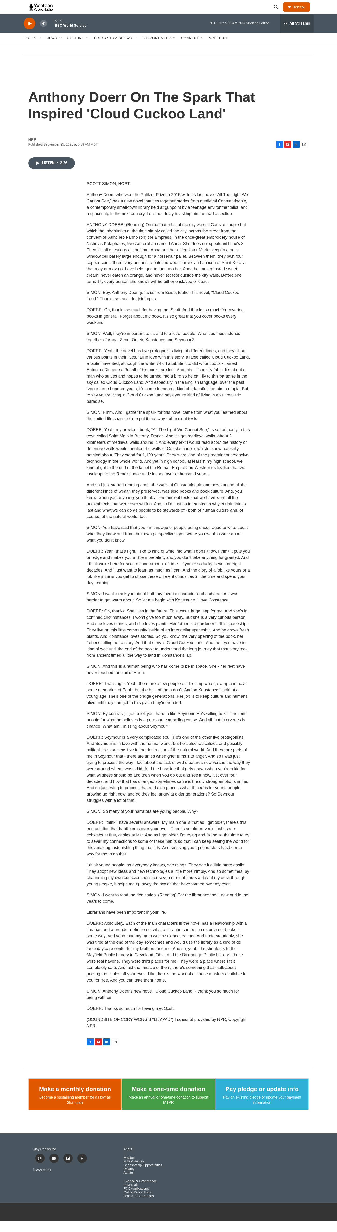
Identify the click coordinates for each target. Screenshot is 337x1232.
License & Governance (140, 1191)
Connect (190, 49)
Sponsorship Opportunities (143, 1175)
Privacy (129, 1179)
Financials (131, 1195)
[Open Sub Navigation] (40, 49)
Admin (128, 1183)
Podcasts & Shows (113, 49)
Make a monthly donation (75, 1099)
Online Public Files (137, 1203)
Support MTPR (156, 49)
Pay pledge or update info (262, 1099)
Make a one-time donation (168, 1099)
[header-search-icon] (278, 12)
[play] (29, 34)
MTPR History (134, 1172)
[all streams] (297, 34)
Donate (301, 12)
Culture (75, 49)
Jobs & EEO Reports (139, 1206)
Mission (129, 1168)
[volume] (43, 34)
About (128, 1160)
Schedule (219, 49)
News (52, 49)
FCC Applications (136, 1199)
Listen (30, 49)
